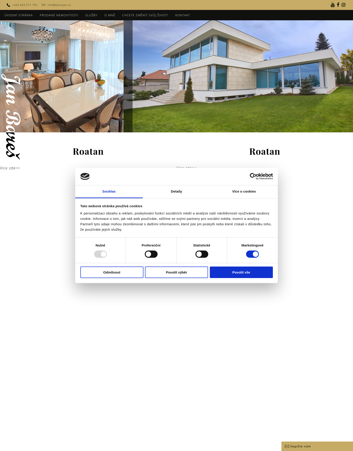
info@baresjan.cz (59, 5)
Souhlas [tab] (108, 191)
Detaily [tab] (176, 191)
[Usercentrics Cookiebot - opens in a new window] (253, 176)
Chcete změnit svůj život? (145, 15)
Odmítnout (111, 272)
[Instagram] (343, 5)
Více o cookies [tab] (244, 191)
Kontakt (182, 15)
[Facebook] (338, 5)
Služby (91, 15)
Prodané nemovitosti (59, 15)
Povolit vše (241, 272)
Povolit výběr (176, 272)
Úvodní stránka (19, 15)
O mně (109, 15)
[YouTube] (332, 5)
